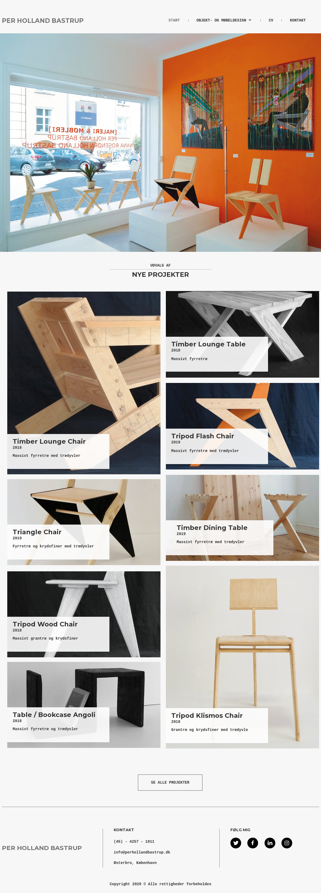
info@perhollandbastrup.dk (142, 852)
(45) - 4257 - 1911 (134, 842)
